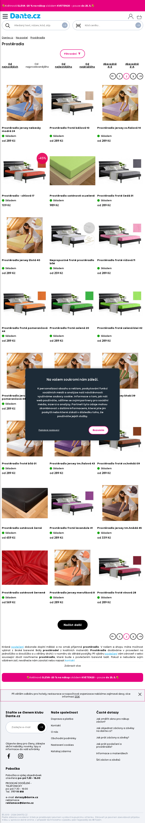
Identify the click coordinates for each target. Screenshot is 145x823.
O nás (54, 732)
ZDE (77, 696)
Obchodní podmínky (63, 738)
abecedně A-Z (110, 65)
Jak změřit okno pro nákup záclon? (112, 720)
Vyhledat (64, 25)
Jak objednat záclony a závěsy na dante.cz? (115, 730)
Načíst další (73, 625)
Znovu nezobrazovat (140, 694)
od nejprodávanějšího (37, 65)
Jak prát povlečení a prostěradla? (109, 745)
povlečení (17, 646)
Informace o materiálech (112, 753)
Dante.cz (7, 37)
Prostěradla (37, 37)
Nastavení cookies (62, 745)
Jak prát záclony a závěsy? (112, 737)
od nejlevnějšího (63, 65)
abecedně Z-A (132, 65)
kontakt (70, 660)
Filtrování (72, 53)
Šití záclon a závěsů (108, 760)
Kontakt (56, 725)
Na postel (22, 37)
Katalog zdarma (61, 751)
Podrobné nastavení (49, 430)
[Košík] (139, 16)
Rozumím (98, 430)
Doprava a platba (62, 719)
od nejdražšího (87, 65)
